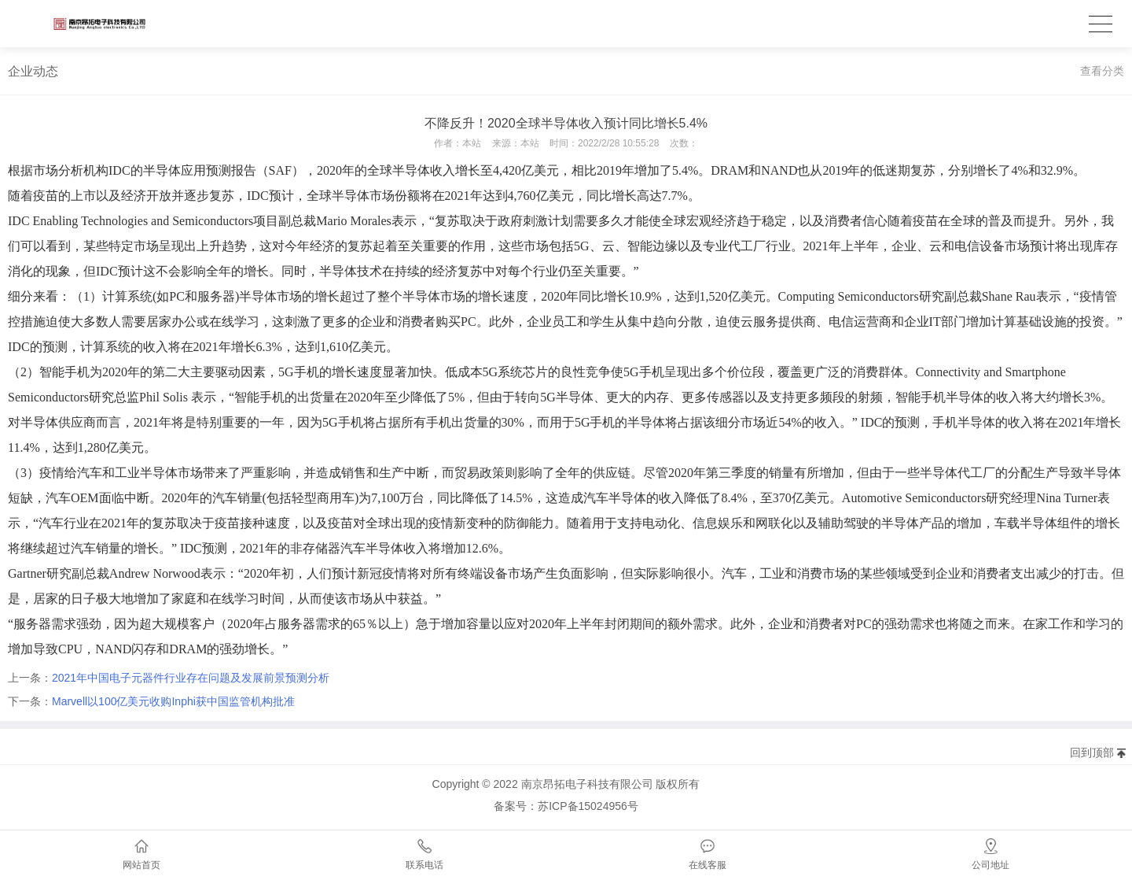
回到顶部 (1092, 752)
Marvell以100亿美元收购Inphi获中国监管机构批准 (173, 701)
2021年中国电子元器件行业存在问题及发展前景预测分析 (190, 677)
